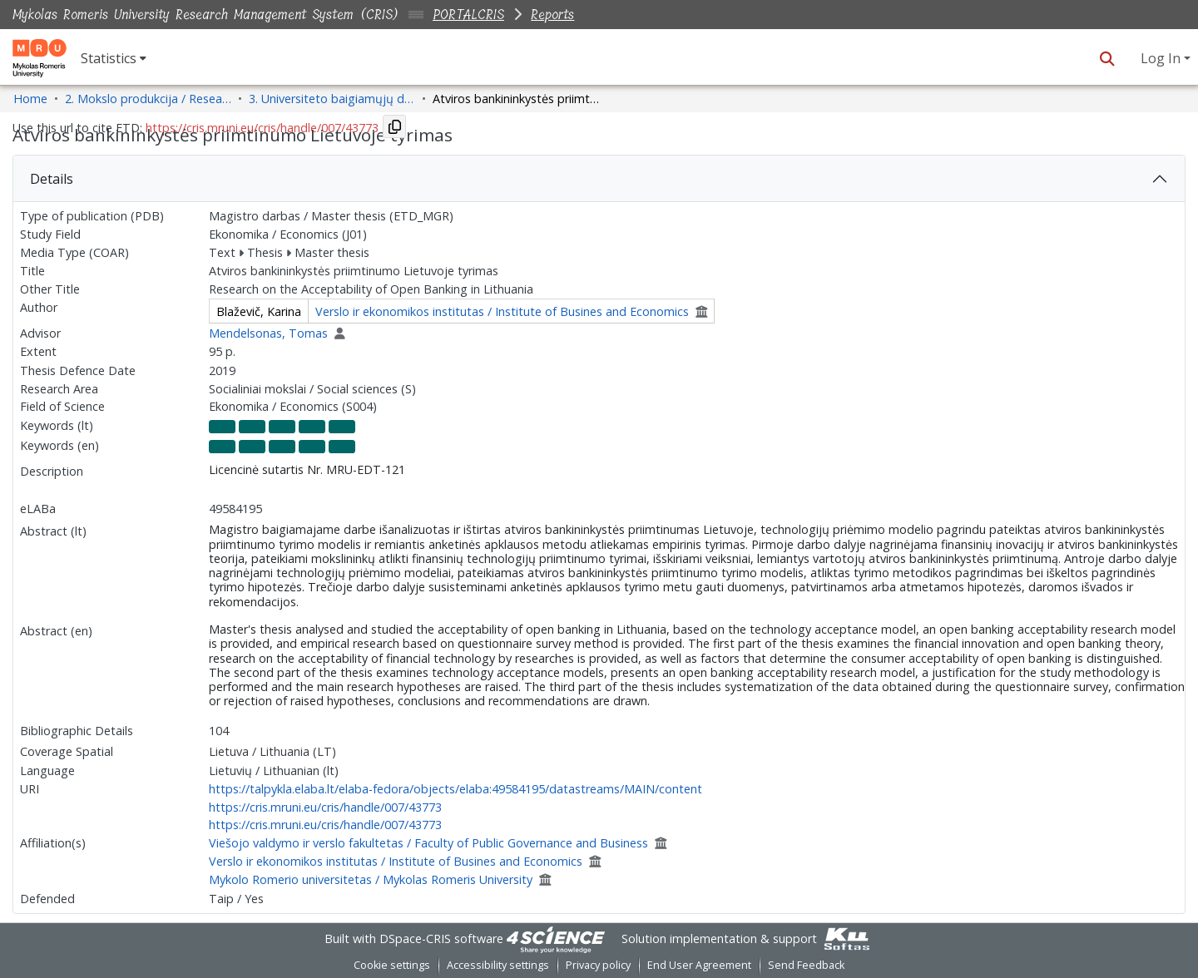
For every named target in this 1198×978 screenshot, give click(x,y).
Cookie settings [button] (392, 965)
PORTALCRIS (468, 14)
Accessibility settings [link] (498, 965)
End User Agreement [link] (699, 965)
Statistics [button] (108, 58)
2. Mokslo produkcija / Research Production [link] (148, 98)
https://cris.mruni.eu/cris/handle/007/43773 (325, 807)
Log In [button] (1162, 58)
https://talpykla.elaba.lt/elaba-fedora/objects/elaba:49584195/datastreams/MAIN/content (455, 789)
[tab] (599, 179)
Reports (552, 14)
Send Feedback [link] (806, 965)
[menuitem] (113, 58)
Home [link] (30, 98)
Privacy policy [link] (598, 965)
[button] (1107, 58)
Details (51, 179)
